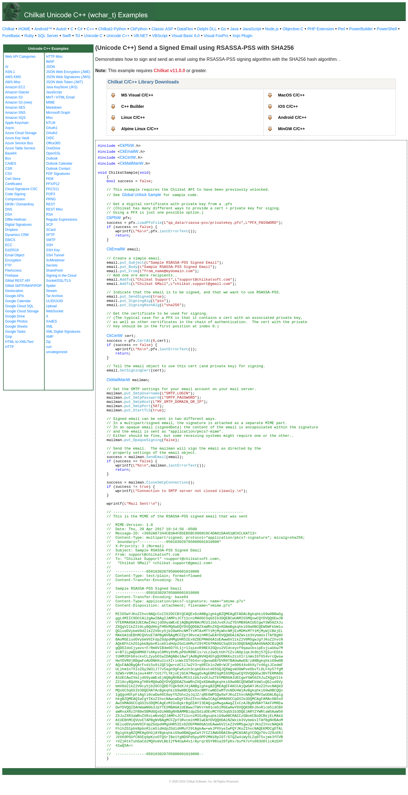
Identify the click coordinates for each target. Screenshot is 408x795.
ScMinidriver (55, 260)
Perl (341, 29)
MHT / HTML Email (60, 97)
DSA (8, 214)
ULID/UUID (54, 301)
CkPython (138, 29)
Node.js (271, 29)
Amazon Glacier (17, 92)
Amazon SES (15, 107)
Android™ (43, 29)
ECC (8, 245)
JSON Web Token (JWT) (64, 82)
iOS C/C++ (288, 106)
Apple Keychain (17, 123)
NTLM (50, 123)
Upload (51, 306)
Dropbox (11, 230)
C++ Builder (132, 106)
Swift (66, 35)
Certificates (13, 184)
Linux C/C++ (133, 117)
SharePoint (54, 270)
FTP (8, 265)
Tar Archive (54, 296)
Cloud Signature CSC (21, 189)
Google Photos (16, 321)
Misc (49, 118)
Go (223, 29)
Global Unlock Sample (141, 194)
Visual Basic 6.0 (185, 35)
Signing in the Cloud (61, 276)
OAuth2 (52, 133)
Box (8, 158)
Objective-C (293, 29)
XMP (49, 337)
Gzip (8, 337)
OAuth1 (52, 128)
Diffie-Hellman (15, 220)
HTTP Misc (54, 57)
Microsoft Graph (58, 113)
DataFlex (185, 29)
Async (9, 128)
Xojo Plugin (243, 35)
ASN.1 (10, 72)
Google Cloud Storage (22, 311)
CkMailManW (131, 163)
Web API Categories (20, 57)
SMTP (50, 240)
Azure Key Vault (17, 138)
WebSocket (54, 311)
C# (80, 29)
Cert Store (13, 179)
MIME (50, 102)
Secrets (52, 265)
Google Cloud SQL (19, 306)
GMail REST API (17, 281)
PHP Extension (320, 29)
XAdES (51, 321)
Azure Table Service (20, 148)
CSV (8, 174)
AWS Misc (13, 82)
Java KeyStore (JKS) (61, 87)
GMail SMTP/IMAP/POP (23, 286)
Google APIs (14, 296)
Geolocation (14, 291)
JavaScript (252, 29)
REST (50, 204)
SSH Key (53, 250)
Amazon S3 (14, 97)
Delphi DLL (206, 29)
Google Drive (15, 316)
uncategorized (56, 352)
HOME (24, 29)
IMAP (50, 62)
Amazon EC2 (15, 87)
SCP (49, 225)
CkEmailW (129, 151)
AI (6, 67)
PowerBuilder (361, 29)
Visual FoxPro (216, 35)
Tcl (77, 35)
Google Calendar (18, 301)
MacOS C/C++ (291, 95)
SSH (49, 245)
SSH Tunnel (55, 255)
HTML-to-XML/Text (19, 342)
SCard (51, 230)
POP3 (50, 194)
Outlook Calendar (59, 164)
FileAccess (13, 270)
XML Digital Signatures (63, 332)
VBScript (159, 35)
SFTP (50, 235)
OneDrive (53, 148)
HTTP (9, 347)
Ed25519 (12, 250)
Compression (15, 199)
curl (48, 347)
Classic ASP (162, 29)
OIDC (50, 138)
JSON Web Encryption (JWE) (68, 72)
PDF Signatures (58, 174)
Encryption (13, 260)
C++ (90, 29)
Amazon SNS (15, 113)
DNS (8, 209)
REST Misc (54, 209)
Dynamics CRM (17, 235)
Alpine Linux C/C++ (140, 128)
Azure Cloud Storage (20, 133)
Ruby (29, 35)
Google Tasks (15, 332)
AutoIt (61, 29)
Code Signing (15, 194)
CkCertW (128, 157)
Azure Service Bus (19, 143)
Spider (51, 286)
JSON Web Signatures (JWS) (68, 77)
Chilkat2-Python (112, 29)
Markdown (54, 107)
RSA (49, 214)
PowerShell (387, 29)
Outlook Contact (58, 169)
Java (234, 29)
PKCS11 (52, 189)
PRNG (51, 199)
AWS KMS (13, 77)
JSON (50, 67)
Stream (51, 291)
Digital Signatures (18, 225)
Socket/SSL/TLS (58, 281)
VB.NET (141, 35)
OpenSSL (53, 153)
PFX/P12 (53, 184)
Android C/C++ (292, 117)
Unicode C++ (118, 35)
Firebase (11, 276)
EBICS (10, 240)
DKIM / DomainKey (19, 204)
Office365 (53, 143)
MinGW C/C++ (291, 128)
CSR (8, 169)
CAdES (10, 164)
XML (49, 326)
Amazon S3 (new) (18, 102)
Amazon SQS (15, 118)
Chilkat (8, 29)
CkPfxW (127, 145)
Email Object (14, 255)
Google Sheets (16, 326)
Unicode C (93, 35)
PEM (49, 179)
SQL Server (48, 35)
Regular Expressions (61, 220)
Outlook (52, 158)
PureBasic (11, 35)
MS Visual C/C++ (137, 95)
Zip (48, 342)
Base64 (11, 153)
